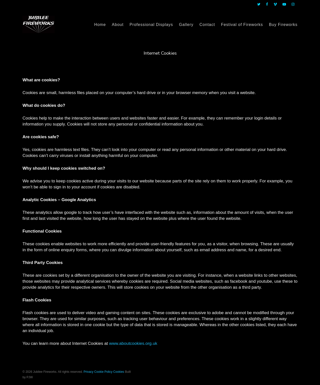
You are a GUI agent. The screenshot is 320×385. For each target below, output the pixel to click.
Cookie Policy (103, 372)
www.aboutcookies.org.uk (133, 343)
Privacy (88, 372)
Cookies (118, 372)
